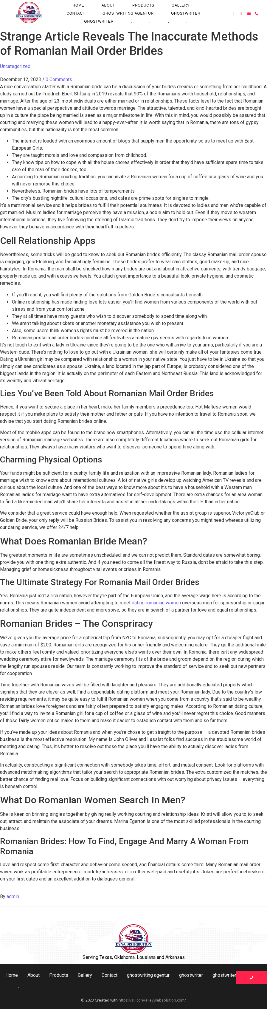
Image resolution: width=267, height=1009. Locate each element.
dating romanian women (156, 603)
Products (143, 5)
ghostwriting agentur (128, 13)
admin (13, 896)
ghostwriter (186, 13)
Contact (75, 13)
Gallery (181, 5)
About (108, 5)
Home (78, 5)
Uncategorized (15, 66)
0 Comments (59, 79)
